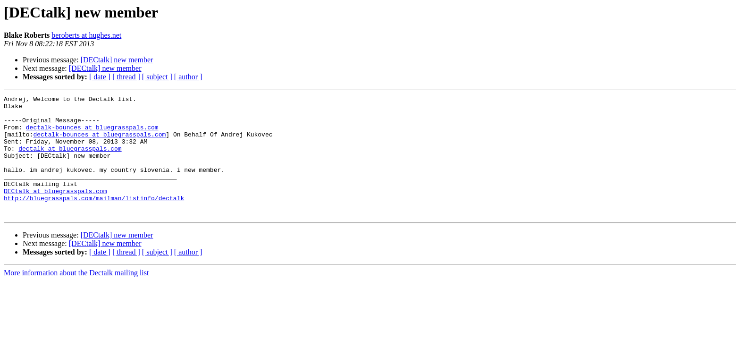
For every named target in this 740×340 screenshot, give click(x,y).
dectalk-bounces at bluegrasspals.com (92, 134)
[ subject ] (157, 77)
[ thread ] (126, 77)
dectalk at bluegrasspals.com (69, 159)
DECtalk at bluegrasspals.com (55, 210)
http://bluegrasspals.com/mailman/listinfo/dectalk (94, 219)
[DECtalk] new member (117, 60)
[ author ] (188, 77)
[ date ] (99, 77)
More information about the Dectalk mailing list (76, 297)
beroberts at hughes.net (86, 35)
